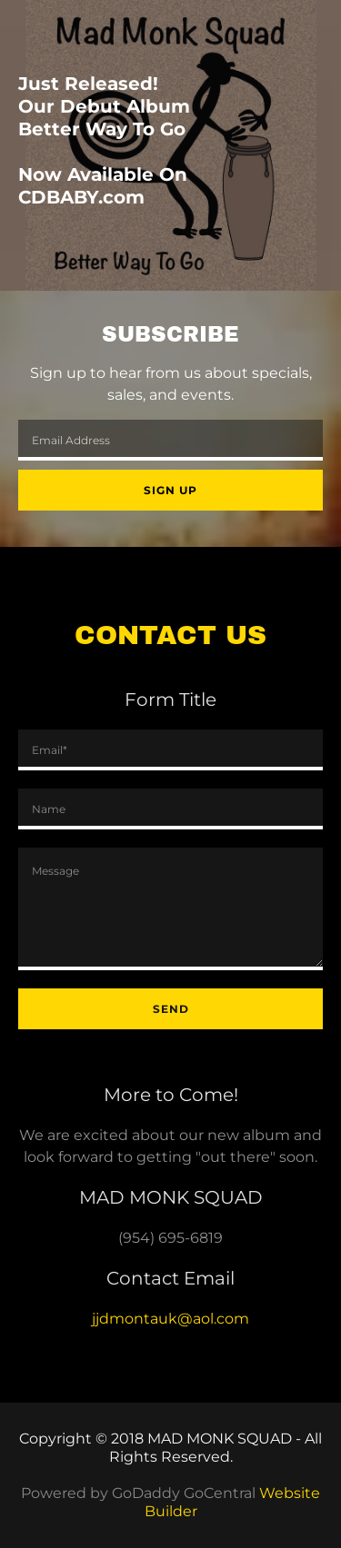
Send (171, 1009)
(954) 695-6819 (170, 1237)
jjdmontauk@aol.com (170, 1318)
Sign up (170, 490)
